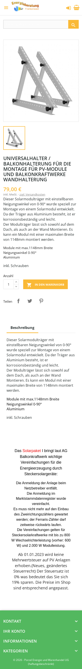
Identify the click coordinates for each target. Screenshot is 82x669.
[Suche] (41, 24)
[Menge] (8, 284)
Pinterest (41, 301)
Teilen (18, 301)
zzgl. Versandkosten (32, 194)
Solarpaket (32, 451)
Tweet (29, 301)
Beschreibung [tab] (22, 327)
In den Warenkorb (45, 285)
